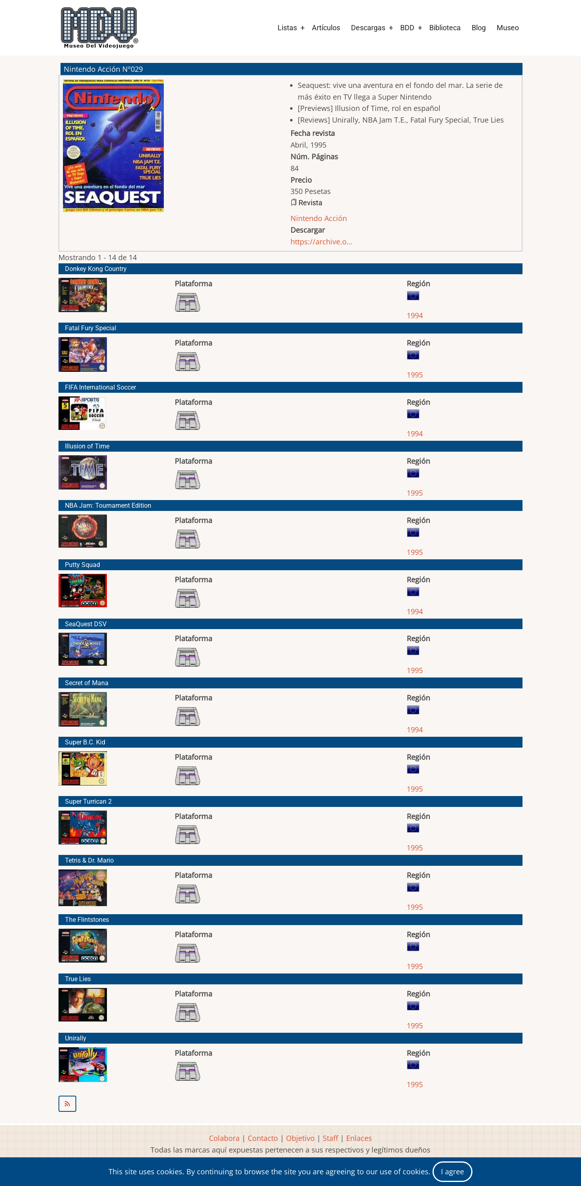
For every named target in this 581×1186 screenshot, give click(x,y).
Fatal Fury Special (90, 328)
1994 (415, 315)
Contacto (263, 1138)
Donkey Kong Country (96, 269)
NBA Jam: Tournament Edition (108, 505)
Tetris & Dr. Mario (89, 860)
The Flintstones (87, 919)
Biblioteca (445, 27)
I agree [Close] (452, 1171)
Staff (330, 1138)
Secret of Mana (87, 683)
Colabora (224, 1138)
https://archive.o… (321, 241)
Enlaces (359, 1138)
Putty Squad (82, 565)
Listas (287, 27)
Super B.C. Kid (85, 742)
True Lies (78, 979)
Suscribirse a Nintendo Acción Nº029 (290, 1104)
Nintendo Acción (318, 218)
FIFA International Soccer (100, 387)
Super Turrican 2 (88, 801)
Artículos (326, 27)
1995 (415, 374)
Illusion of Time (87, 446)
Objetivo (300, 1138)
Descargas (368, 27)
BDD (407, 27)
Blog (479, 27)
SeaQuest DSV (86, 624)
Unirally (75, 1038)
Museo (508, 27)
